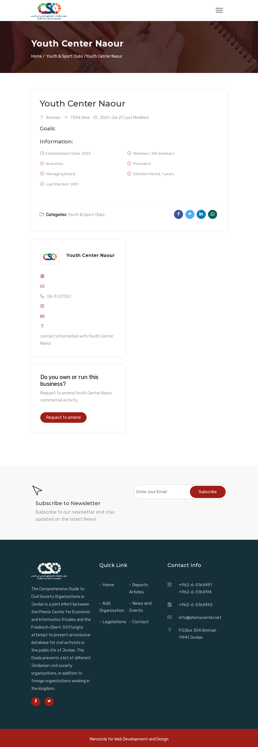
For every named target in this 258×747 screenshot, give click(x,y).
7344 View (77, 117)
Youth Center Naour (90, 255)
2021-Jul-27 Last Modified (121, 117)
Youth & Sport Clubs (86, 214)
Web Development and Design (141, 739)
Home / (38, 56)
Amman (50, 117)
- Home (106, 584)
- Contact (139, 621)
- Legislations (112, 621)
